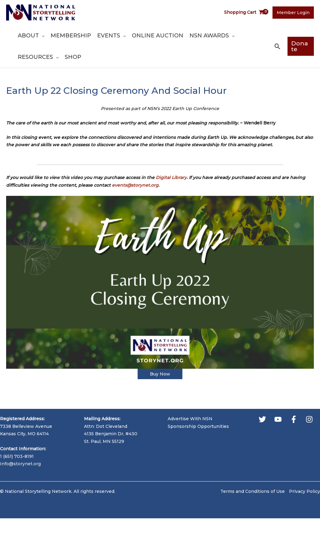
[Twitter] (262, 419)
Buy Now (160, 374)
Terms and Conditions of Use (252, 491)
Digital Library (171, 177)
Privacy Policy (304, 491)
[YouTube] (278, 419)
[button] (277, 46)
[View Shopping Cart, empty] (244, 12)
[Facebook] (293, 419)
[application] (41, 35)
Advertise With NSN (190, 418)
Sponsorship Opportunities (198, 426)
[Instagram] (309, 419)
